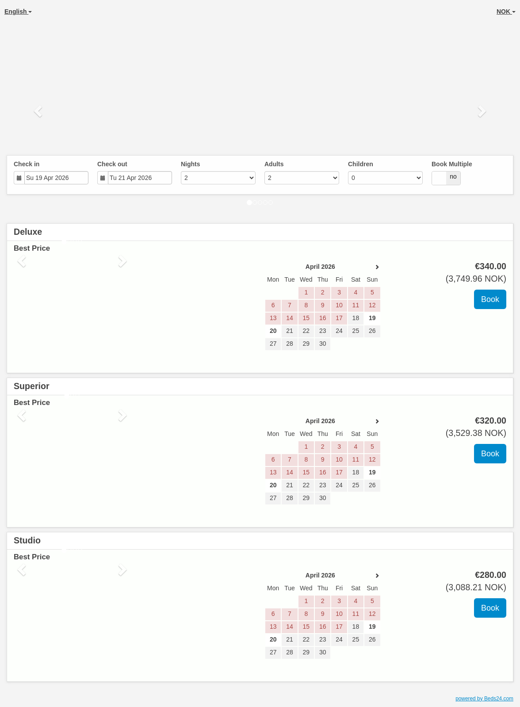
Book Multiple (452, 164)
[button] (39, 110)
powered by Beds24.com (484, 699)
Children (360, 164)
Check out (112, 164)
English (18, 11)
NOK (506, 11)
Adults (274, 164)
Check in (26, 164)
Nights (190, 164)
